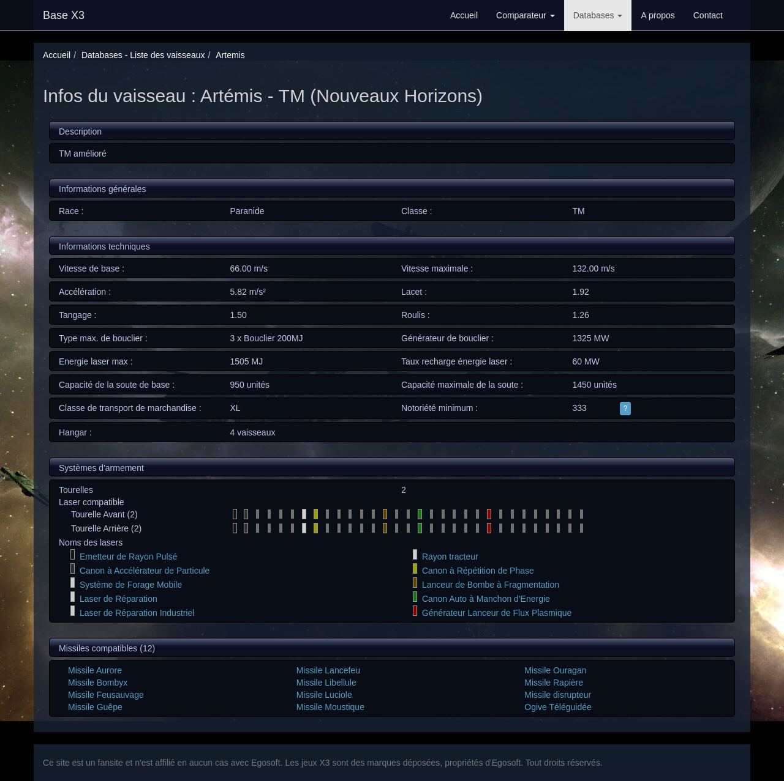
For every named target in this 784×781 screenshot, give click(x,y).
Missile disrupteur (557, 695)
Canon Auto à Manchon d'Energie (486, 599)
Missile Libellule (326, 682)
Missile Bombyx (97, 682)
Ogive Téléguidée (557, 707)
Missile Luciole (324, 695)
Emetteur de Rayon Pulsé (129, 556)
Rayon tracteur (450, 556)
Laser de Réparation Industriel (137, 613)
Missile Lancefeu (328, 670)
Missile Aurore (95, 670)
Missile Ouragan (555, 670)
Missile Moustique (330, 707)
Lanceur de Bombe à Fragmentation (490, 585)
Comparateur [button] (525, 15)
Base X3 (64, 15)
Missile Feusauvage (106, 695)
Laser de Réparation (118, 599)
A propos (657, 15)
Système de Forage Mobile (131, 585)
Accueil (464, 15)
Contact (708, 15)
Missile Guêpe (95, 707)
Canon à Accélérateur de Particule (144, 571)
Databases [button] (598, 15)
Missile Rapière (553, 682)
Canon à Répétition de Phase (478, 571)
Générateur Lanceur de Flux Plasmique (496, 613)
